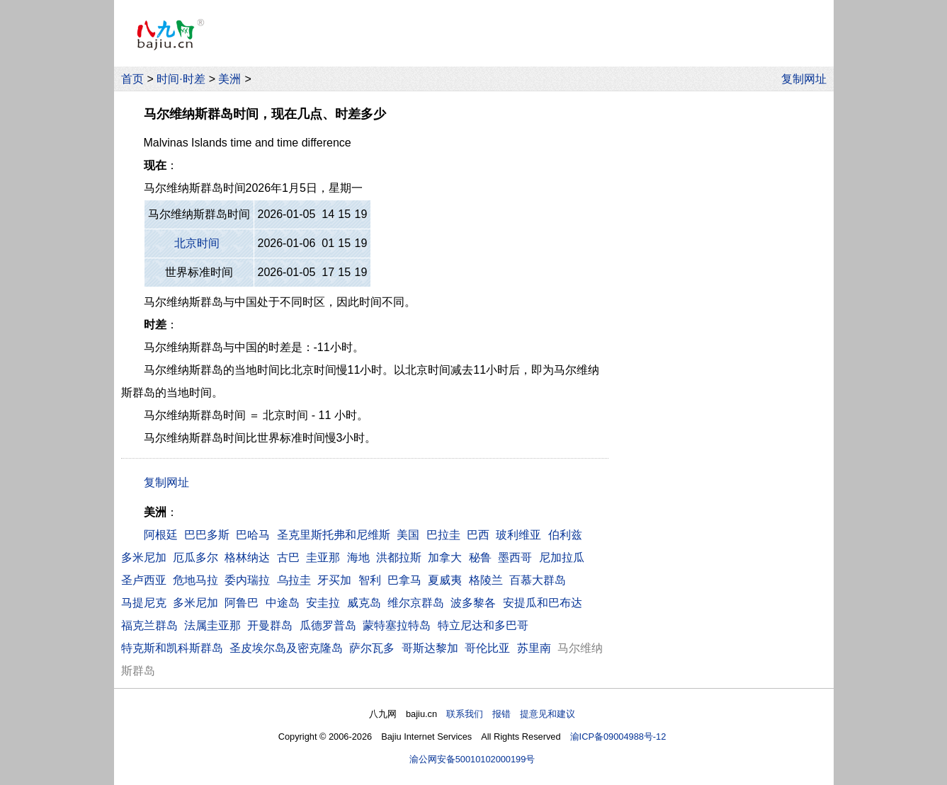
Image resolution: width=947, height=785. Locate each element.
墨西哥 (515, 557)
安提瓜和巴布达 (542, 603)
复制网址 (807, 79)
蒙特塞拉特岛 (397, 625)
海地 (358, 557)
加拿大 (445, 557)
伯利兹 (565, 535)
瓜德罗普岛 (328, 625)
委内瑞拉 (247, 580)
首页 (132, 79)
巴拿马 (404, 580)
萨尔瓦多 (372, 648)
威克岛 (364, 603)
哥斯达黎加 (430, 648)
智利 (369, 580)
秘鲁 (480, 557)
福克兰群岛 (149, 625)
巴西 (478, 535)
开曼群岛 (270, 625)
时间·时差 (181, 79)
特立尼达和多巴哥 (483, 625)
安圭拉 (323, 603)
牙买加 (334, 580)
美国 (408, 535)
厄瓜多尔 (195, 557)
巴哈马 (253, 535)
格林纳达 (247, 557)
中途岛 (283, 603)
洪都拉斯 (398, 557)
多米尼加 (143, 557)
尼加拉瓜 (561, 557)
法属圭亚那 (212, 625)
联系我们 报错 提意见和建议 (510, 714)
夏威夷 (445, 580)
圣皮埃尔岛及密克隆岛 (286, 648)
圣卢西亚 (143, 580)
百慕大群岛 (537, 580)
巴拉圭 (443, 535)
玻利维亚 (518, 535)
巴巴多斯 (206, 535)
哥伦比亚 (487, 648)
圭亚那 (323, 557)
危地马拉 (195, 580)
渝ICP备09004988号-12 (618, 736)
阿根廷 (161, 535)
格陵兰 (486, 580)
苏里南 (534, 648)
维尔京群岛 (415, 603)
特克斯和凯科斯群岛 (172, 648)
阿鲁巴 (242, 603)
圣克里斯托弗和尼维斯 (333, 535)
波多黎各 (473, 603)
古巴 (288, 557)
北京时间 (197, 243)
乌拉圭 (294, 580)
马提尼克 (143, 603)
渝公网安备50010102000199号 (472, 759)
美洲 (229, 79)
